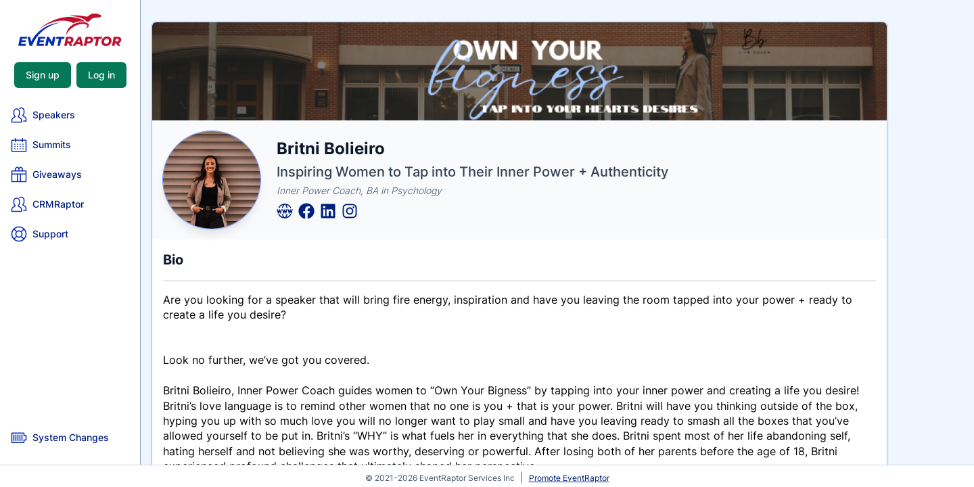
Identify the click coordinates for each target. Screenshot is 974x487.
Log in (101, 74)
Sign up (43, 74)
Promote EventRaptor (569, 478)
